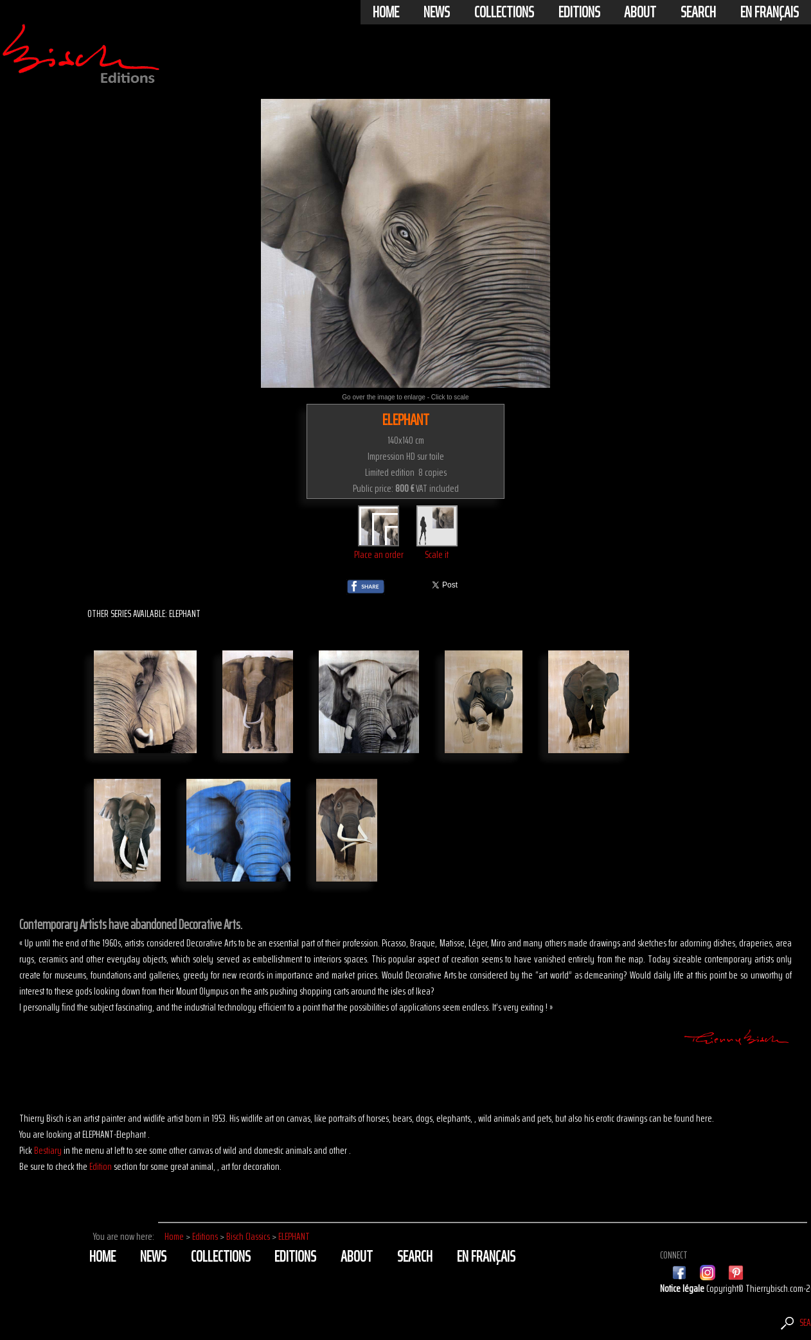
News (436, 12)
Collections (504, 12)
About (640, 12)
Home (386, 12)
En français (769, 12)
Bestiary (48, 1150)
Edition (100, 1166)
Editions (579, 12)
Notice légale (683, 1288)
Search (698, 12)
